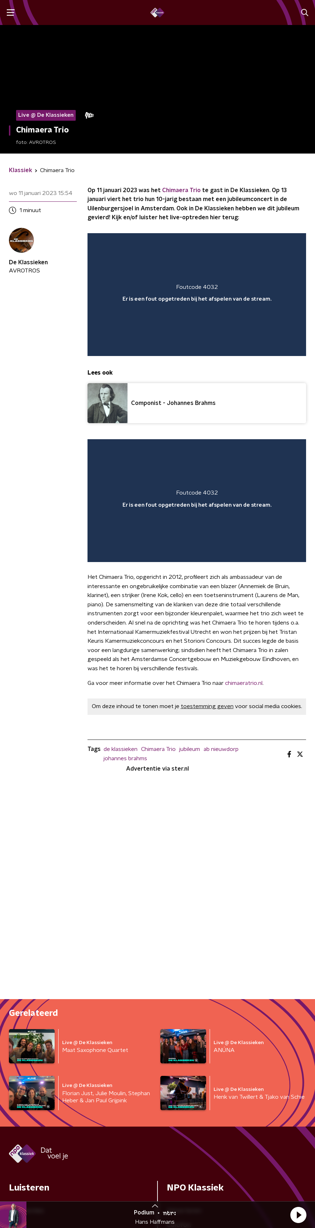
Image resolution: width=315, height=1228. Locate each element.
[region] (197, 294)
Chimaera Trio (181, 190)
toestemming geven (207, 706)
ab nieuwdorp (221, 749)
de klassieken (121, 749)
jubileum (189, 749)
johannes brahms (125, 758)
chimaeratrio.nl (243, 683)
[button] (298, 1214)
